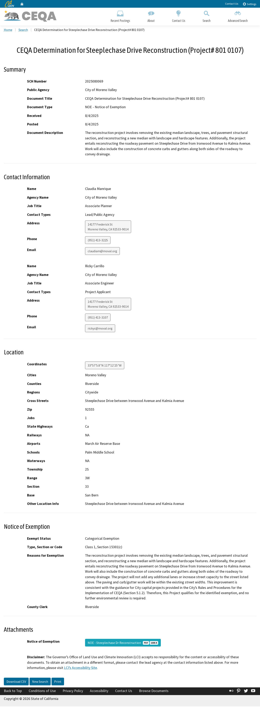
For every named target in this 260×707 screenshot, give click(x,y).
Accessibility (99, 691)
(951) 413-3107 (98, 318)
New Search (40, 682)
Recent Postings (120, 16)
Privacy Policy (73, 691)
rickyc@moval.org (100, 329)
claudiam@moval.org (102, 252)
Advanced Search (237, 16)
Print (57, 682)
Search (206, 16)
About (151, 16)
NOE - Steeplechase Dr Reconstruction (123, 643)
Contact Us (231, 3)
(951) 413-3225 (98, 241)
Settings (249, 4)
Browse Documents (153, 691)
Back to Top (13, 691)
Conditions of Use (42, 691)
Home (8, 31)
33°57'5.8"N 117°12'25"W (105, 366)
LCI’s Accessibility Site (80, 668)
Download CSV (16, 682)
